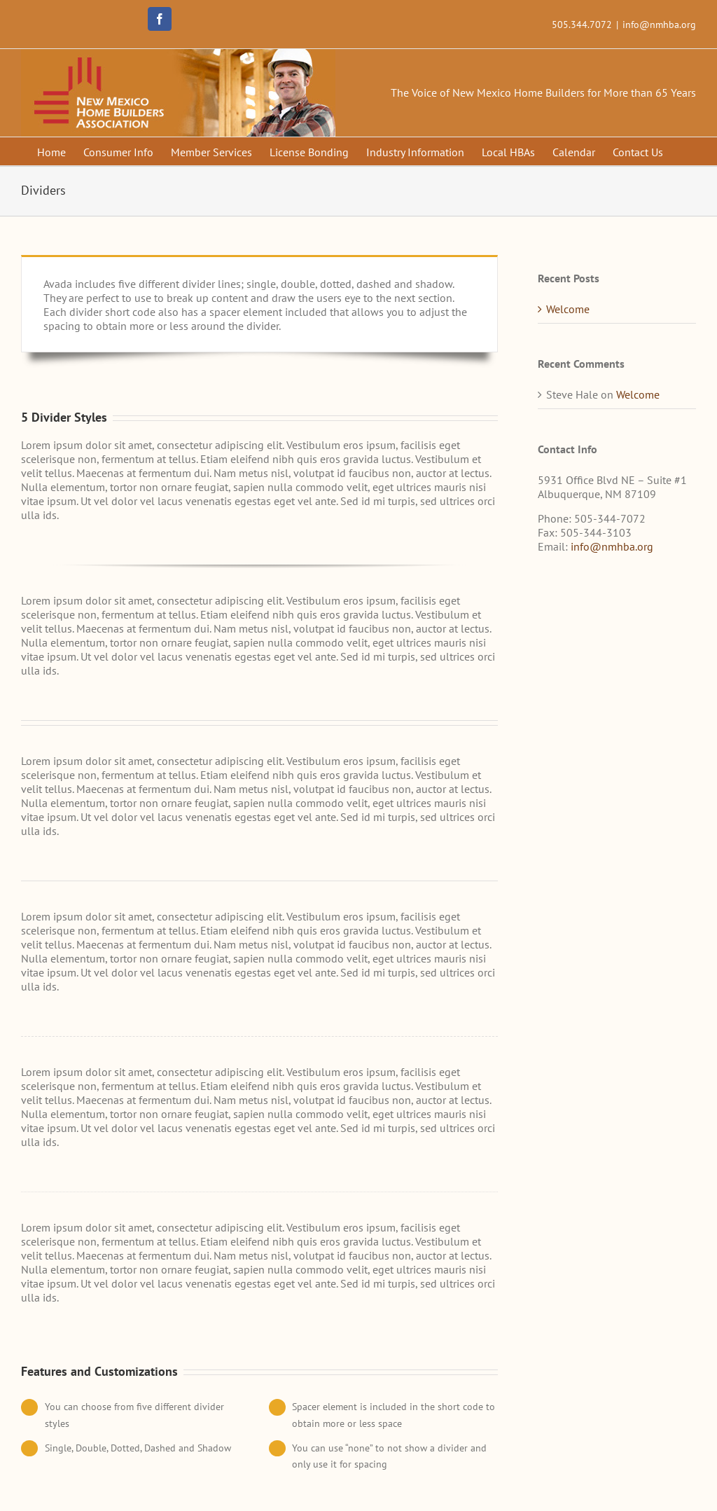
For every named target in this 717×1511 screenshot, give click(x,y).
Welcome (568, 309)
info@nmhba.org (659, 24)
